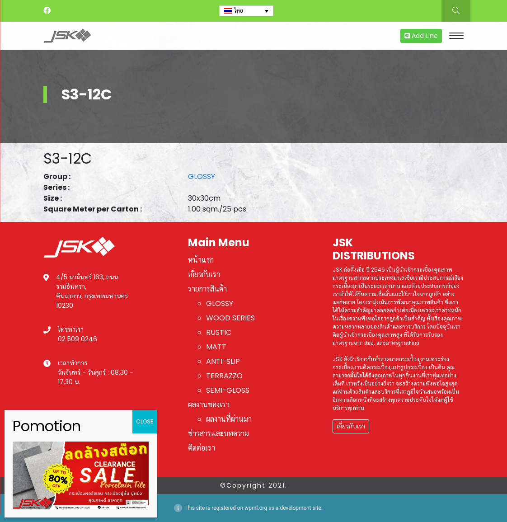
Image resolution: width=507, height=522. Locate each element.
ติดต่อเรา (201, 448)
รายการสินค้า (207, 289)
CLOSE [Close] (144, 421)
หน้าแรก (201, 260)
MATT (216, 347)
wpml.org (255, 508)
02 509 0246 (77, 338)
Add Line (421, 35)
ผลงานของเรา (209, 405)
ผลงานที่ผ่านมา (229, 419)
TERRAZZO (224, 376)
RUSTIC (218, 332)
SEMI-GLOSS (227, 390)
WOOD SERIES (230, 318)
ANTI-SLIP (223, 361)
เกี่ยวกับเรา (204, 274)
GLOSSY (201, 176)
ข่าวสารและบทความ (218, 433)
